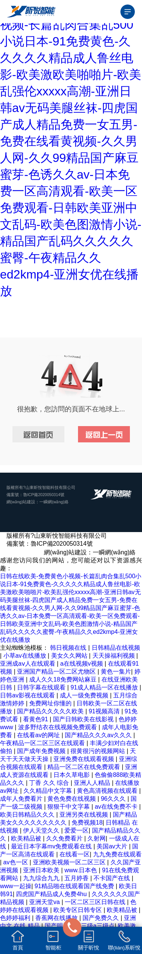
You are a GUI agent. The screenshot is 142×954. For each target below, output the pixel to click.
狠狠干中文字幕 (69, 806)
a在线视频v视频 (82, 663)
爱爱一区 (76, 830)
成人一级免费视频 (85, 695)
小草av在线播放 (25, 655)
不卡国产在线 (112, 878)
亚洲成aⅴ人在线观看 (28, 663)
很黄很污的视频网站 (98, 751)
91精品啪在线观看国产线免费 (74, 886)
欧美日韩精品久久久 (28, 814)
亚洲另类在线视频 (84, 814)
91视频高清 (105, 711)
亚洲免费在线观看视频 (84, 759)
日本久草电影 (72, 775)
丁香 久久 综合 (49, 783)
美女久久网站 (70, 655)
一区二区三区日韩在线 (96, 902)
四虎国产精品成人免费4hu (52, 894)
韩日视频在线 (69, 647)
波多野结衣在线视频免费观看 (58, 727)
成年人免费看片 (22, 798)
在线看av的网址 (39, 735)
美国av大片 (113, 846)
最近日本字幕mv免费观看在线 (52, 846)
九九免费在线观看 (117, 854)
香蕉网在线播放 (57, 918)
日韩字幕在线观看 (42, 687)
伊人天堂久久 (42, 830)
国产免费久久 (101, 918)
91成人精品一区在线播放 (104, 687)
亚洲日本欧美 (42, 870)
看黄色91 (36, 719)
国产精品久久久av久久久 (99, 735)
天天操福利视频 (114, 655)
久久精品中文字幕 (48, 790)
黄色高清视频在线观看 (108, 790)
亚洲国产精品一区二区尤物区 (57, 671)
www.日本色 (81, 870)
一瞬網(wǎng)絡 (53, 502)
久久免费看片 (65, 838)
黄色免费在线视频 (72, 798)
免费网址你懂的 (51, 703)
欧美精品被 (27, 838)
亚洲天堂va (45, 902)
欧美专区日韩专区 (78, 910)
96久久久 (114, 798)
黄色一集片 (116, 671)
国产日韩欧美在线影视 (84, 719)
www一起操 (15, 886)
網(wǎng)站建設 (20, 502)
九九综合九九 (42, 878)
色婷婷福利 (16, 918)
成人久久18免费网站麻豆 (63, 679)
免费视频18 (87, 822)
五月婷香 (77, 878)
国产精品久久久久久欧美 (51, 711)
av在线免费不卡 (117, 806)
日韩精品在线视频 (116, 647)
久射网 (96, 838)
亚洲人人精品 (93, 783)
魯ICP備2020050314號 (43, 494)
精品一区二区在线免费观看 (84, 767)
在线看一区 (74, 854)
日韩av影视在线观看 (28, 695)
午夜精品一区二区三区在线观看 (43, 743)
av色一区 (16, 862)
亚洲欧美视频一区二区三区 (70, 862)
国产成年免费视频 (42, 751)
